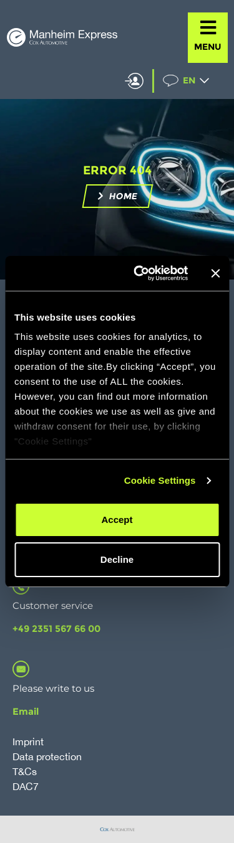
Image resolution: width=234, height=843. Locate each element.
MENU (208, 46)
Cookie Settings (160, 480)
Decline (117, 559)
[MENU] (208, 28)
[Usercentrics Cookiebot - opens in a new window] (139, 273)
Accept (116, 519)
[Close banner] (215, 273)
